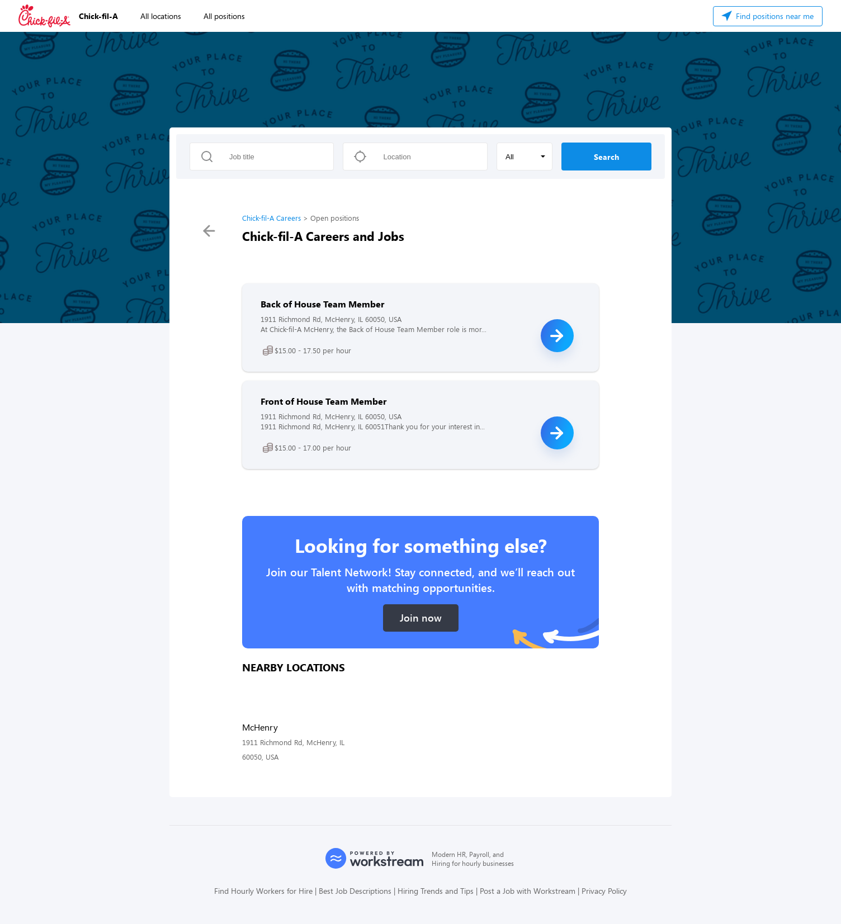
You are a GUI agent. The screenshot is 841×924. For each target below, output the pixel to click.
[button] (524, 156)
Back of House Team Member (322, 304)
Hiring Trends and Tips (436, 890)
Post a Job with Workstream (527, 890)
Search (606, 156)
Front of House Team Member (323, 401)
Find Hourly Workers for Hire (263, 890)
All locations (160, 16)
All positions (224, 16)
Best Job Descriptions (355, 890)
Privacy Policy (604, 890)
